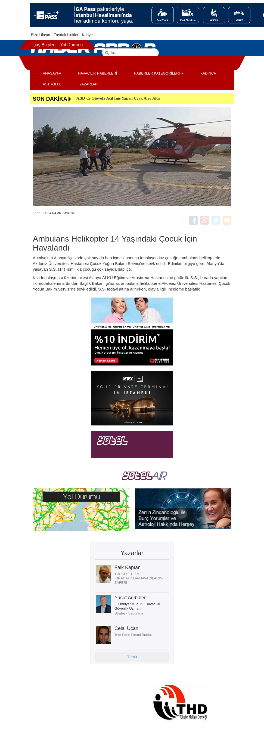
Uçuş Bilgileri (42, 44)
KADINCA (208, 73)
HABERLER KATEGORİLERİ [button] (158, 73)
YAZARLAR (88, 84)
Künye (87, 35)
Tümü (132, 657)
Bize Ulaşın (40, 35)
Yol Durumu (71, 44)
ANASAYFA (52, 73)
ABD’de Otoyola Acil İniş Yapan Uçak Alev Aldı (118, 98)
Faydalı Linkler (66, 35)
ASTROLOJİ (53, 84)
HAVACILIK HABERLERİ (97, 73)
